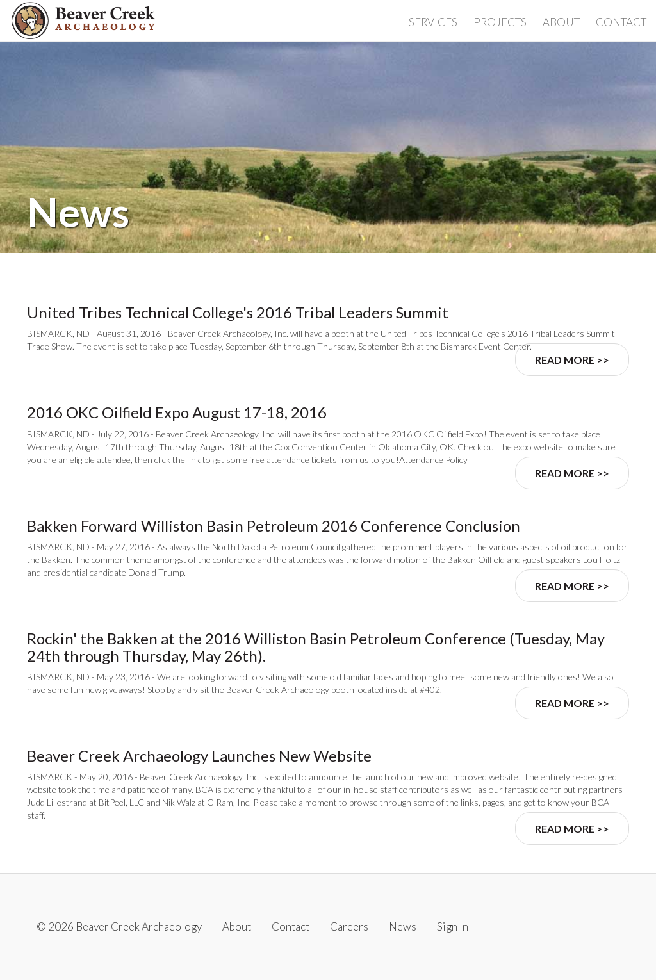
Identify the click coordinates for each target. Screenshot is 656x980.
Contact (621, 22)
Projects (500, 22)
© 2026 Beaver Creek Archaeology (119, 926)
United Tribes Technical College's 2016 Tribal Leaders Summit (237, 312)
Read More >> (572, 360)
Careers (349, 926)
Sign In (452, 926)
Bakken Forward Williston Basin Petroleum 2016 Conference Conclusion (273, 525)
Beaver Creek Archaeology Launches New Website (199, 755)
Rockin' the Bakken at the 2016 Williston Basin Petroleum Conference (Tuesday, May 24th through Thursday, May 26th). (316, 646)
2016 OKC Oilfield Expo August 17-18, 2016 (177, 412)
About (561, 22)
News (402, 926)
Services (433, 22)
